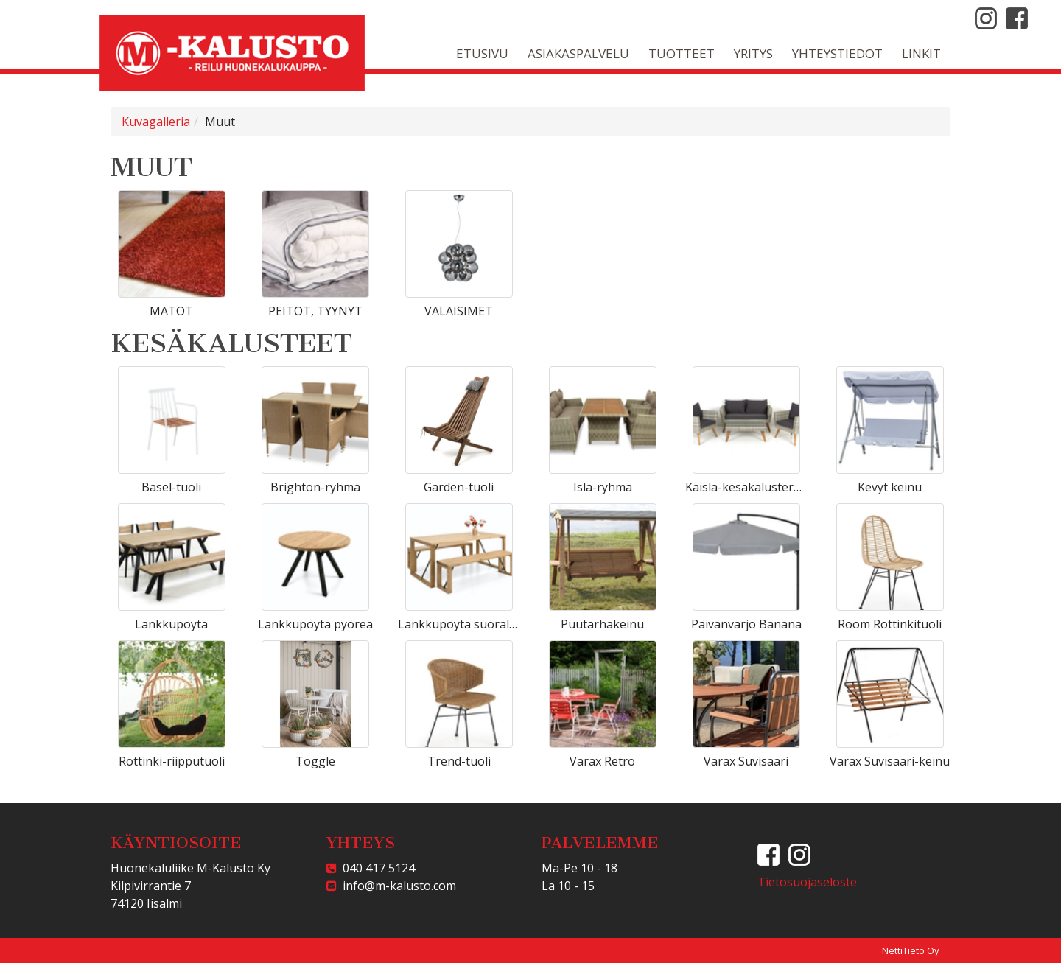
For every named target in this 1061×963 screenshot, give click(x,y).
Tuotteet (681, 53)
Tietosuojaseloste (807, 882)
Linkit (921, 53)
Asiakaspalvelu (578, 53)
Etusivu (482, 53)
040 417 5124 (376, 868)
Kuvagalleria (156, 121)
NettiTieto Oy (910, 950)
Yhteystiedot (837, 53)
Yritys (753, 53)
